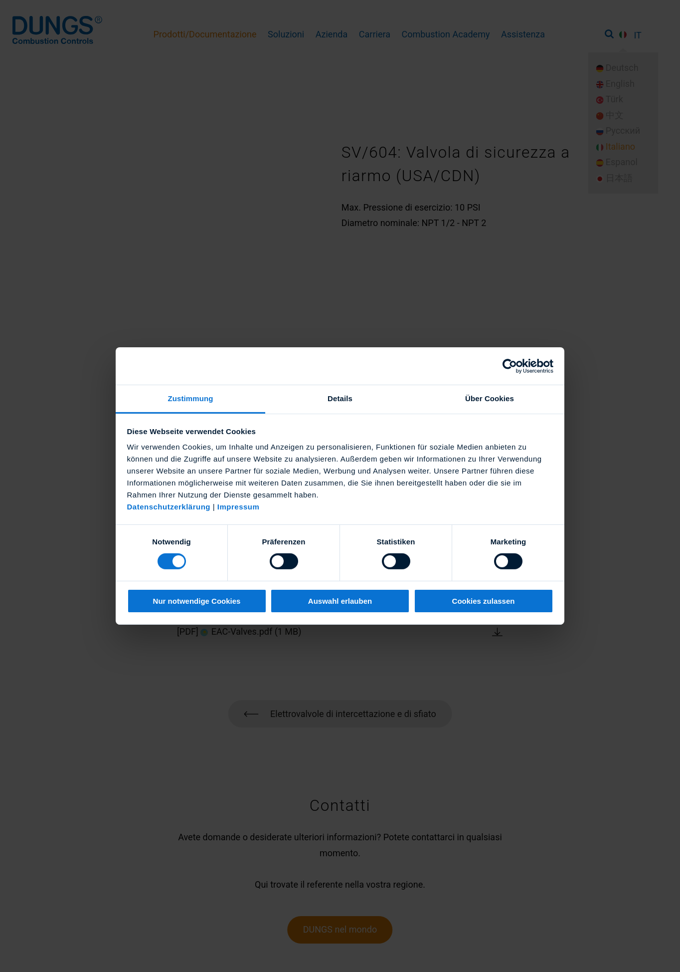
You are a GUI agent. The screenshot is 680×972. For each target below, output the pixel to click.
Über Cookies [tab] (489, 398)
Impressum (238, 506)
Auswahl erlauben (340, 601)
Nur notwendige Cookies (197, 601)
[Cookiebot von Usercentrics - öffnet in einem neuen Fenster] (509, 365)
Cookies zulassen (483, 601)
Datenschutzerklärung (169, 506)
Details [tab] (340, 398)
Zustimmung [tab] (190, 398)
